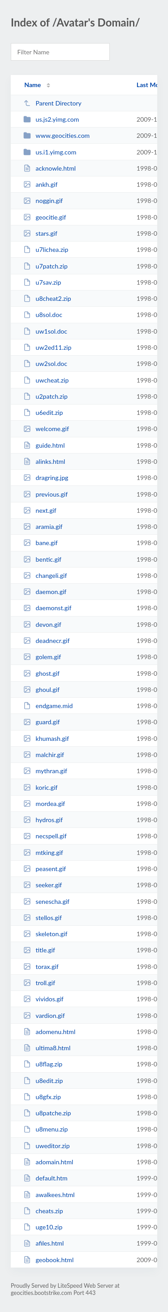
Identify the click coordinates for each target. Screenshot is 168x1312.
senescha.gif (46, 901)
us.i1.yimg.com (49, 152)
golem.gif (42, 656)
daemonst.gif (47, 608)
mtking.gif (43, 852)
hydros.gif (43, 819)
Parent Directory (52, 103)
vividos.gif (43, 999)
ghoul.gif (41, 689)
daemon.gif (44, 591)
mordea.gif (44, 803)
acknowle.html (49, 168)
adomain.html (48, 1162)
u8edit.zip (43, 1080)
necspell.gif (44, 836)
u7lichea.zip (45, 249)
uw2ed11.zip (47, 347)
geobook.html (48, 1260)
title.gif (39, 950)
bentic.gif (42, 559)
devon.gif (42, 624)
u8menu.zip (45, 1129)
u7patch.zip (45, 266)
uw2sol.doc (45, 363)
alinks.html (44, 461)
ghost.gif (41, 673)
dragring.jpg (45, 477)
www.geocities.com (56, 135)
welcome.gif (46, 428)
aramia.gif (42, 526)
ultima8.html (46, 1048)
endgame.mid (48, 705)
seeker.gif (42, 885)
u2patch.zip (45, 396)
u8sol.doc (42, 314)
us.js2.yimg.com (51, 119)
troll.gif (39, 982)
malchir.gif (43, 754)
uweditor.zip (46, 1145)
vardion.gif (44, 1015)
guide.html (44, 445)
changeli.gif (45, 575)
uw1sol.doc (45, 331)
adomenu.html (49, 1031)
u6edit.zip (43, 412)
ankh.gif (40, 184)
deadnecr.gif (46, 640)
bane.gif (40, 542)
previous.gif (45, 494)
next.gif (39, 510)
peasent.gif (44, 868)
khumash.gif (46, 738)
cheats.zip (43, 1211)
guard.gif (41, 722)
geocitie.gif (44, 217)
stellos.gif (42, 917)
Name (32, 84)
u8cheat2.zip (47, 298)
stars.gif (40, 233)
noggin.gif (43, 200)
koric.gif (40, 787)
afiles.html (43, 1243)
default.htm (45, 1178)
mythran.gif (45, 771)
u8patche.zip (47, 1113)
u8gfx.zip (42, 1097)
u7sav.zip (42, 282)
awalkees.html (48, 1194)
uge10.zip (42, 1227)
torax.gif (40, 966)
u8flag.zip (42, 1064)
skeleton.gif (45, 934)
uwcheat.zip (46, 380)
